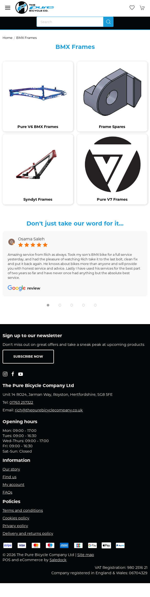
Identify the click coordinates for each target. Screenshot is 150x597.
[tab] (48, 305)
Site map (85, 554)
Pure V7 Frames (112, 199)
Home (8, 38)
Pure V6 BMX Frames (37, 126)
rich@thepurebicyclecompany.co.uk (49, 410)
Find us (9, 477)
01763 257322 (21, 402)
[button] (7, 8)
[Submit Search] (108, 22)
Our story (11, 469)
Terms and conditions (23, 510)
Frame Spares (112, 126)
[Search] (75, 22)
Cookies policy (16, 518)
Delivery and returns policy (28, 533)
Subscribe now (28, 356)
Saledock (58, 560)
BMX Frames (26, 38)
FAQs (7, 492)
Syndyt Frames (37, 199)
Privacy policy (15, 526)
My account (13, 484)
